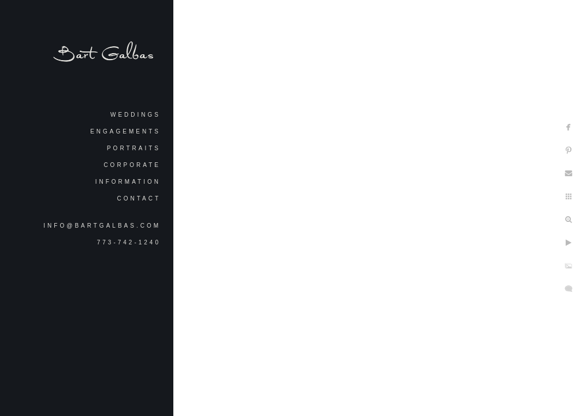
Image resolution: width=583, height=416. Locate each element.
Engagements (125, 131)
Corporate (132, 165)
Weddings (135, 115)
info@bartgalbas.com (102, 225)
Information (128, 182)
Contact (139, 198)
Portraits (134, 148)
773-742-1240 (129, 242)
